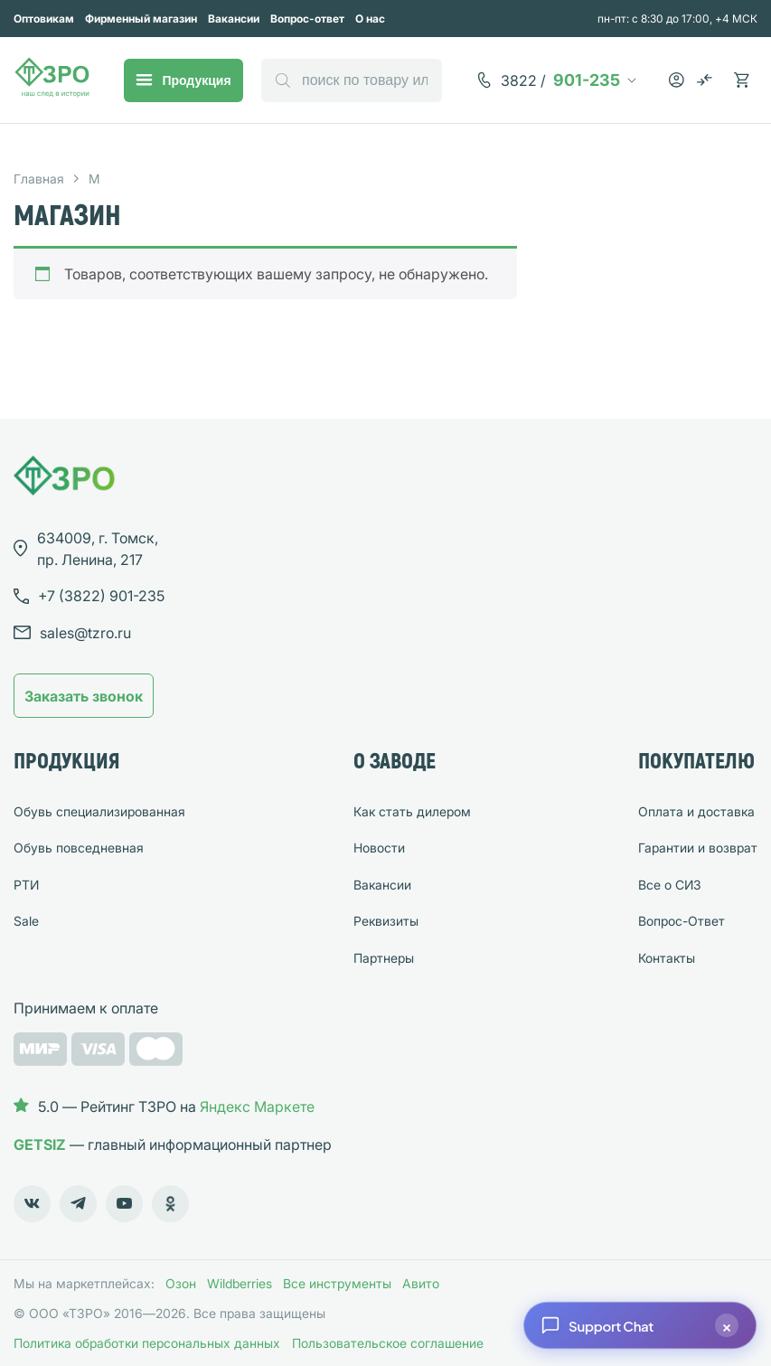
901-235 (560, 80)
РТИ (26, 884)
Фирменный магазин (141, 18)
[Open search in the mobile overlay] (351, 80)
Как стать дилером (412, 811)
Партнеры (383, 958)
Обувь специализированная (99, 811)
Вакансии (233, 18)
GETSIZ (40, 1144)
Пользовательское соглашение (388, 1343)
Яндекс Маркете (257, 1107)
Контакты (666, 958)
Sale (26, 920)
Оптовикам (44, 18)
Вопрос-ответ (307, 18)
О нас (370, 18)
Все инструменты (337, 1283)
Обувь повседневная (79, 847)
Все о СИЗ (669, 884)
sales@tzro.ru (85, 633)
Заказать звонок (83, 696)
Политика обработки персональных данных (147, 1343)
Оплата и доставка (696, 811)
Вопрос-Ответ (681, 920)
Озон (180, 1283)
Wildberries (239, 1283)
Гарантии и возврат (697, 847)
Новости (379, 847)
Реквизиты (385, 920)
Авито (420, 1283)
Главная (39, 178)
